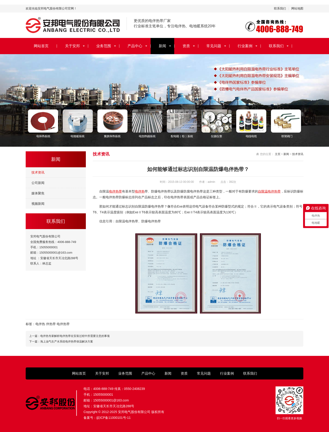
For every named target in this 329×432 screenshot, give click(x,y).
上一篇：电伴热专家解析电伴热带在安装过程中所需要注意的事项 (69, 336)
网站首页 (41, 46)
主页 (277, 154)
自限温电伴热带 (269, 191)
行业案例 (245, 46)
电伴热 (140, 191)
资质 (186, 46)
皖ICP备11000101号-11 (113, 418)
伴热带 (51, 324)
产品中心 (134, 46)
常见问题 (213, 46)
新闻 (162, 46)
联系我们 (280, 8)
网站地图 (297, 8)
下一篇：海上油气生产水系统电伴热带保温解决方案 (61, 341)
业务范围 (103, 46)
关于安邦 (72, 46)
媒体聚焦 (37, 193)
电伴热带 (115, 191)
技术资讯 (37, 172)
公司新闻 (37, 183)
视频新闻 (37, 203)
